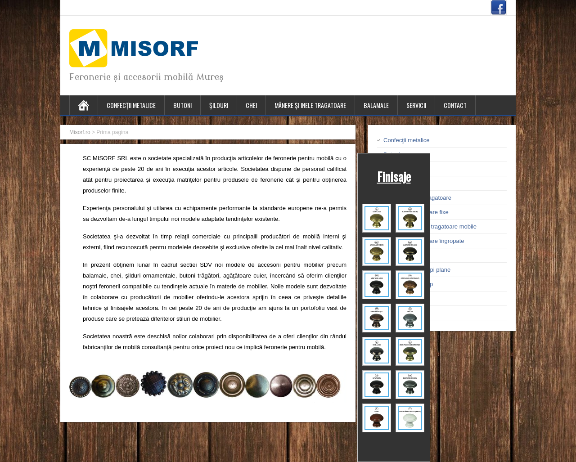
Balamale (376, 105)
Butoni (182, 105)
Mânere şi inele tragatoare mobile (433, 226)
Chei (251, 105)
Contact (455, 105)
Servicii (416, 105)
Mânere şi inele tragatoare (310, 105)
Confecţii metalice (131, 105)
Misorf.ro (79, 132)
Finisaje (394, 176)
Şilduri (218, 105)
